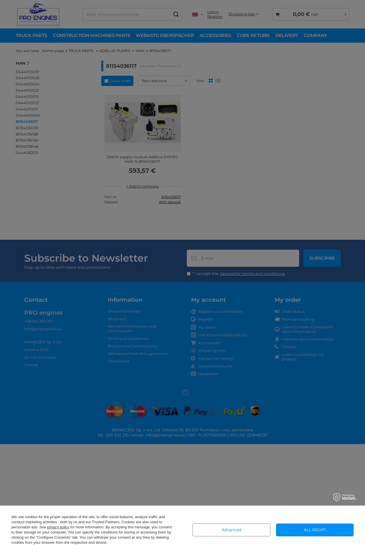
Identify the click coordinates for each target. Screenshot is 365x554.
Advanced (231, 529)
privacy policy (58, 527)
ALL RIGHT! (315, 529)
